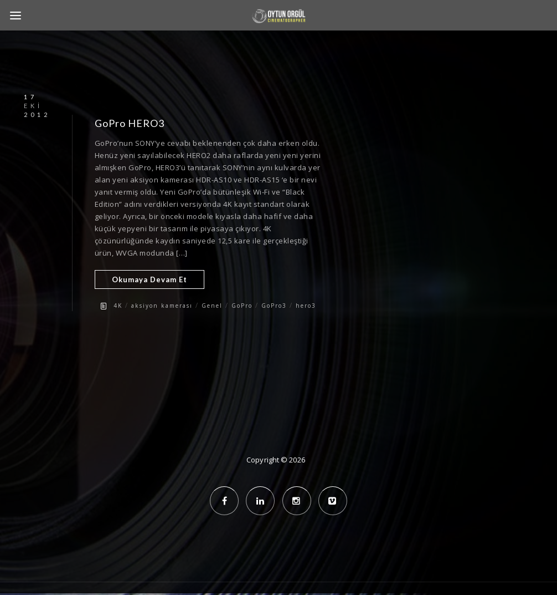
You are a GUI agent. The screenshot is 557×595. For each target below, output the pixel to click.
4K (118, 305)
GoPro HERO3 (129, 123)
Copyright (262, 460)
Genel (212, 305)
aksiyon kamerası (162, 305)
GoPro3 (274, 305)
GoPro (241, 305)
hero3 (306, 305)
